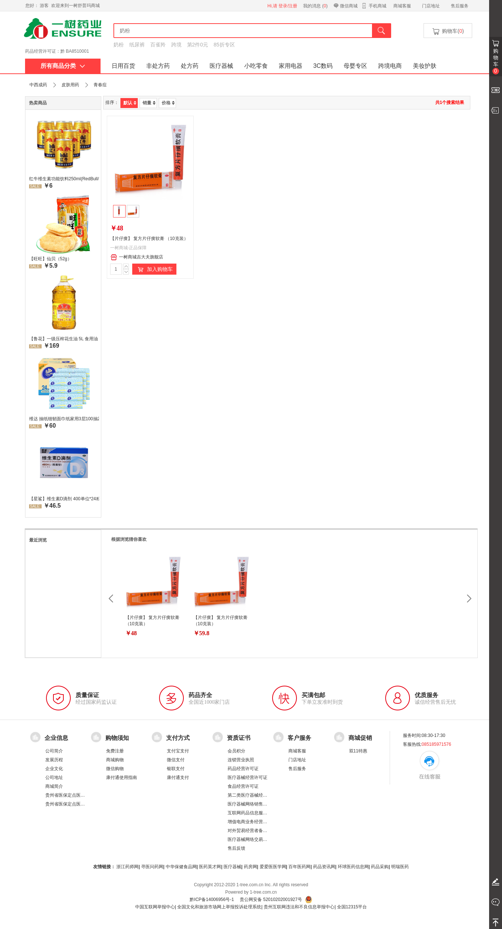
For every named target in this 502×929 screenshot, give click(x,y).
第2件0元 (197, 45)
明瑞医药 (400, 866)
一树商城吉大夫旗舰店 (136, 257)
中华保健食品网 (181, 866)
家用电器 (290, 66)
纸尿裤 (137, 45)
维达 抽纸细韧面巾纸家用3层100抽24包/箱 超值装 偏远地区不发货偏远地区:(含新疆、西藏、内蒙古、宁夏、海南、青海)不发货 (64, 418)
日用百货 (123, 66)
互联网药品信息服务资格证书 (256, 812)
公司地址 (54, 777)
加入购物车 (154, 269)
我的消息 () (315, 5)
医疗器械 (221, 66)
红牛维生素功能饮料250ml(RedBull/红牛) (64, 178)
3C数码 (323, 66)
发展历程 (54, 759)
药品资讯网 (324, 866)
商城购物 (115, 759)
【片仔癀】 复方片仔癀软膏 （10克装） (149, 238)
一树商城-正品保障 (128, 247)
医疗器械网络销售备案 (250, 804)
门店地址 (431, 5)
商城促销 (360, 738)
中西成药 (38, 84)
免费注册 (115, 751)
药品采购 (380, 866)
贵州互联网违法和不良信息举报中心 (299, 906)
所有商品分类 (63, 66)
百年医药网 (299, 866)
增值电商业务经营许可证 (252, 821)
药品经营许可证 (243, 768)
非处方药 (158, 66)
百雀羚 (158, 45)
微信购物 (115, 768)
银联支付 (176, 768)
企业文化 (54, 768)
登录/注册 (287, 5)
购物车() (447, 31)
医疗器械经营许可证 (247, 777)
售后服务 (459, 5)
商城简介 (54, 786)
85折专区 (224, 45)
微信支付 (176, 759)
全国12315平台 (352, 906)
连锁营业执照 (241, 759)
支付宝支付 (178, 751)
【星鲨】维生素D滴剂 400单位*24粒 (64, 498)
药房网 (250, 866)
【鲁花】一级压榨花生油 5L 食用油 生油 (64, 338)
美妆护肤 (424, 66)
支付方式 (178, 738)
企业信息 (56, 738)
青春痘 (100, 84)
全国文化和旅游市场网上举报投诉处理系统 (219, 906)
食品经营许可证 (243, 786)
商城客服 (402, 5)
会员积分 (236, 751)
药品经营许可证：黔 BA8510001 (57, 51)
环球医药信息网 (353, 866)
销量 (149, 102)
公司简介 (54, 751)
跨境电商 (390, 66)
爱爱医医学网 (273, 866)
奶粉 (118, 45)
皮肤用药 (70, 84)
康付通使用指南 (121, 777)
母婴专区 (355, 66)
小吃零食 (256, 66)
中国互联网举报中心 (155, 906)
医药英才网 (210, 866)
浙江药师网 (127, 866)
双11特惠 (358, 751)
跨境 (176, 45)
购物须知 (117, 738)
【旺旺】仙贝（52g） (50, 258)
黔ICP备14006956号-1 (212, 899)
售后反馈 (236, 848)
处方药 (190, 66)
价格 (168, 102)
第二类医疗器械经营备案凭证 (256, 795)
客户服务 (299, 738)
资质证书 (238, 738)
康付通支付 (178, 777)
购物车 (495, 61)
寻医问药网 (152, 866)
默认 (129, 102)
